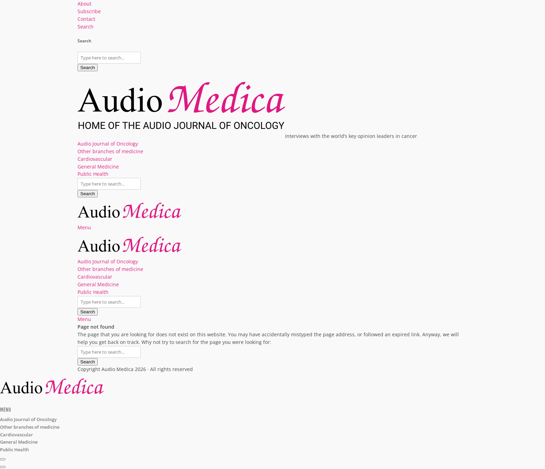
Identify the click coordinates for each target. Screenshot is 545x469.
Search (87, 67)
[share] (3, 467)
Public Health (93, 174)
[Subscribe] (3, 459)
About (84, 3)
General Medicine (98, 166)
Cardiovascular (95, 159)
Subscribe (89, 11)
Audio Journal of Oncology (108, 143)
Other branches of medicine (110, 151)
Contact (86, 19)
